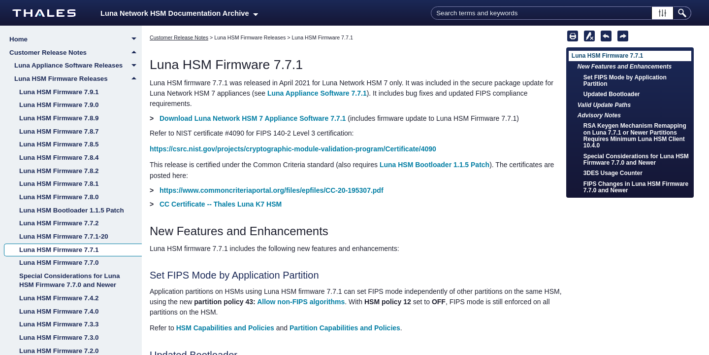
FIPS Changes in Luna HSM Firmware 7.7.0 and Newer (635, 187)
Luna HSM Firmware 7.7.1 (58, 249)
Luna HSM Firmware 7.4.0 (58, 311)
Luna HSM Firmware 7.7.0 (58, 262)
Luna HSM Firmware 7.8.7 (58, 131)
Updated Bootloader (611, 94)
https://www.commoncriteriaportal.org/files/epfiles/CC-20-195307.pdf (272, 190)
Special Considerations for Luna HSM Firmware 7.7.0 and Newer (69, 280)
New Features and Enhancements (625, 66)
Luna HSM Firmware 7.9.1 (58, 92)
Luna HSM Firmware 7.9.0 (58, 104)
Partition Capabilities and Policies (345, 328)
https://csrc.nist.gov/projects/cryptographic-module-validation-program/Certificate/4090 (293, 149)
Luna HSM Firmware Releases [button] (78, 78)
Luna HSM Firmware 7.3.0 (58, 337)
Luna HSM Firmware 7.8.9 (58, 118)
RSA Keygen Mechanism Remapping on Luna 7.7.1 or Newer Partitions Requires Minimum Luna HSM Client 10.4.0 (634, 135)
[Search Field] (561, 13)
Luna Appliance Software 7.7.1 (317, 93)
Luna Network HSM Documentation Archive (179, 13)
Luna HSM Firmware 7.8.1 (58, 183)
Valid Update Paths (604, 105)
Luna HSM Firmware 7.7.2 (58, 223)
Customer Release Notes (75, 52)
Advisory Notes (599, 115)
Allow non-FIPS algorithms (301, 302)
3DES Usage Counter (613, 173)
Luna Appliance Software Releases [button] (78, 66)
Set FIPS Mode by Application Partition (625, 80)
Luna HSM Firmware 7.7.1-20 (63, 236)
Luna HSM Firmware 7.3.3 (58, 324)
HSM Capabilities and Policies (225, 328)
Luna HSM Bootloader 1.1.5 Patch (71, 210)
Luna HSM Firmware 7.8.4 (58, 157)
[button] (662, 13)
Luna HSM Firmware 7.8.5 (58, 144)
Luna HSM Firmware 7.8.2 (58, 171)
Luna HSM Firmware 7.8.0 (58, 197)
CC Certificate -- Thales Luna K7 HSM (221, 204)
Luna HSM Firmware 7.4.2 (58, 298)
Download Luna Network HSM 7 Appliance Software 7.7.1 (253, 118)
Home (75, 40)
